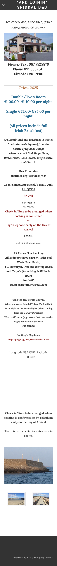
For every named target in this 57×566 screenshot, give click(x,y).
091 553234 (28, 207)
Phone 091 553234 (27, 69)
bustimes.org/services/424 (28, 175)
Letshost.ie (49, 557)
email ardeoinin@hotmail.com (28, 284)
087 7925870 (28, 202)
